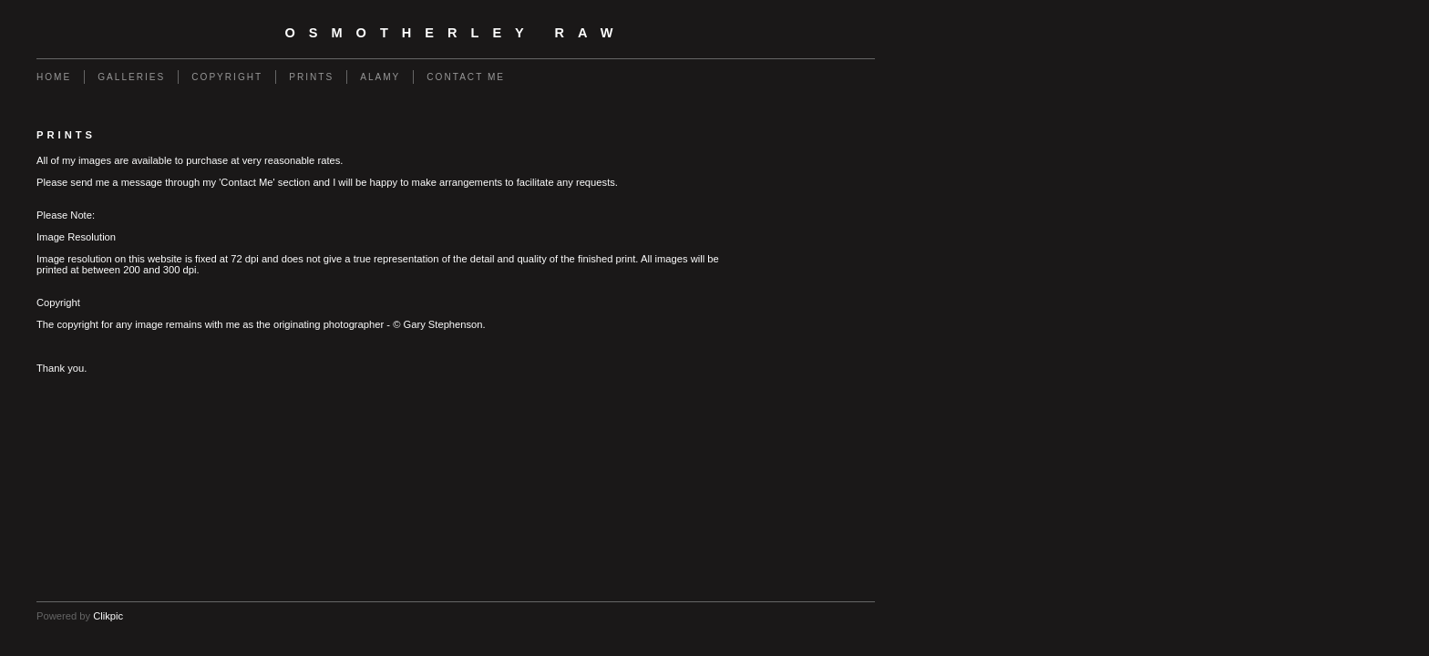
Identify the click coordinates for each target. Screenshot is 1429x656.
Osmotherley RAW (455, 33)
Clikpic (108, 615)
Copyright (226, 77)
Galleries (131, 77)
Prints (311, 77)
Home (53, 77)
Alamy (380, 77)
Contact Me (466, 77)
